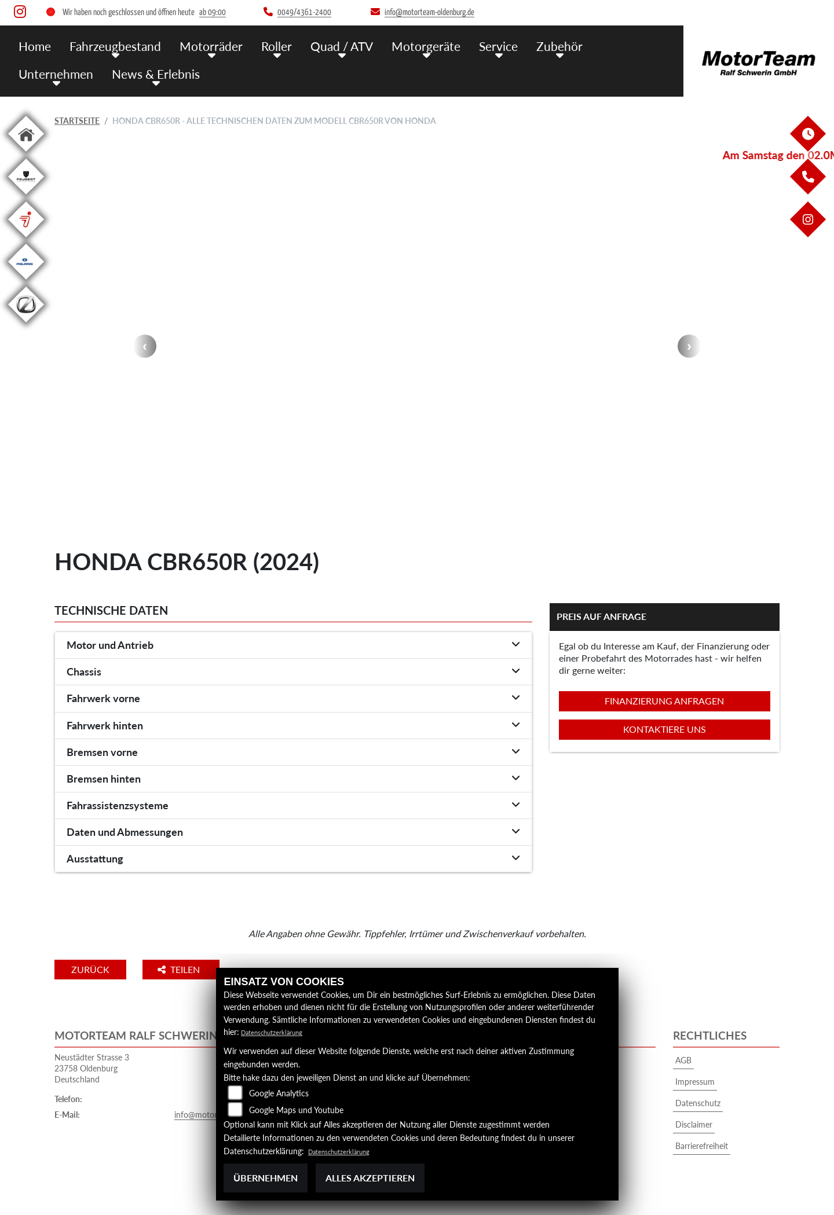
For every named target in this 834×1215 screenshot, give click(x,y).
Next (689, 346)
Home (34, 45)
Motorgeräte (398, 45)
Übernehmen (265, 1177)
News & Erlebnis (59, 71)
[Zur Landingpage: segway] (26, 239)
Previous (144, 346)
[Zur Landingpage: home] (26, 153)
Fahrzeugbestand (109, 45)
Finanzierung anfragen (664, 700)
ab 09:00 (212, 12)
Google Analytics (279, 1093)
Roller (258, 45)
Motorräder (197, 45)
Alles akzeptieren (370, 1177)
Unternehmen (595, 45)
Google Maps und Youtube (296, 1110)
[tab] (293, 645)
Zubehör (522, 45)
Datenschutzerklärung (280, 1032)
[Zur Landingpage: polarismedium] (26, 281)
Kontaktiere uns (664, 729)
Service (464, 45)
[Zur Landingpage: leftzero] (26, 324)
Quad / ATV (319, 45)
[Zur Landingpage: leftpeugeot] (26, 196)
